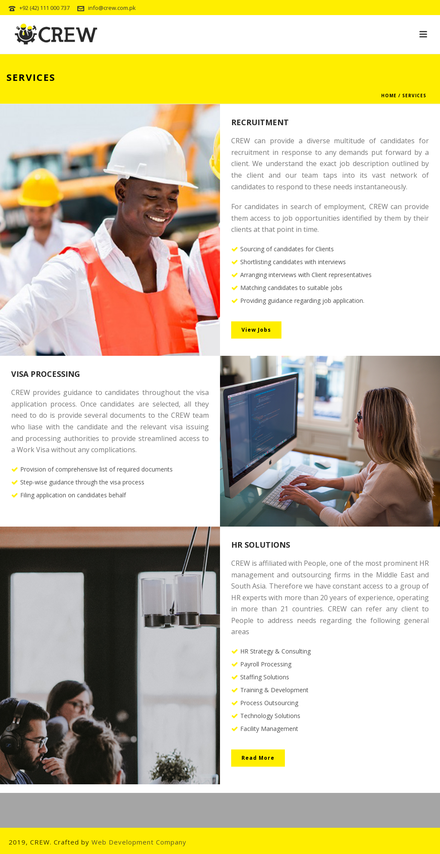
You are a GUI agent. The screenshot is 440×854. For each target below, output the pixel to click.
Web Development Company (139, 842)
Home (389, 95)
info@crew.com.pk (112, 8)
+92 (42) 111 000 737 (44, 8)
